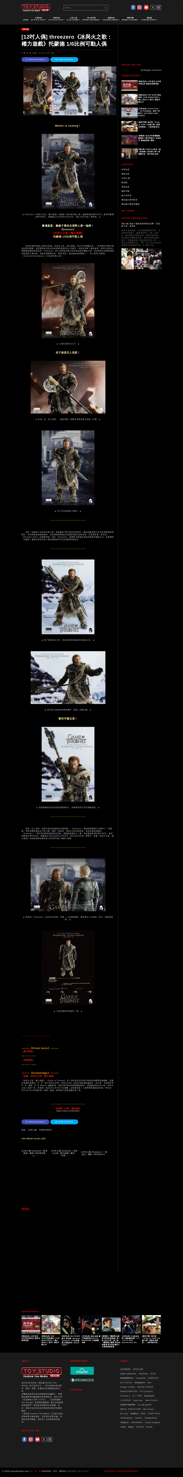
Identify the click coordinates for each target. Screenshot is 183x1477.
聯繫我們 (132, 1473)
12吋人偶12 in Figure (73, 19)
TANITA (138, 1420)
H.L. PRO (137, 1398)
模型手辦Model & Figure (130, 19)
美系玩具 (125, 187)
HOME (25, 20)
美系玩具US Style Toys (56, 19)
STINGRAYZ (126, 1420)
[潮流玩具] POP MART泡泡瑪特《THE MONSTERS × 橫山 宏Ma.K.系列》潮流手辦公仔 (149, 98)
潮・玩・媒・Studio (30, 53)
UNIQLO (124, 1424)
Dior (150, 1385)
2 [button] (93, 1353)
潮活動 (124, 183)
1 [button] (90, 1353)
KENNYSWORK (128, 1407)
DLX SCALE (126, 1385)
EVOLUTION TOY (129, 1393)
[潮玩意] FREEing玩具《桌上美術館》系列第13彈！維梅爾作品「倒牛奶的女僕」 (149, 151)
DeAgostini (140, 1385)
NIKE (143, 1416)
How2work (149, 1398)
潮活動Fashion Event (149, 19)
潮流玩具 (125, 174)
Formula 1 (125, 1398)
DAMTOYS (153, 1380)
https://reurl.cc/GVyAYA (67, 1111)
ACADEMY (125, 1371)
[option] (31, 1330)
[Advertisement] (67, 1185)
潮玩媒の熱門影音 (129, 200)
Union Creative (152, 1424)
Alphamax (143, 1376)
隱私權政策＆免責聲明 (116, 1473)
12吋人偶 (25, 29)
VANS (123, 1429)
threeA (149, 1429)
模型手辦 (125, 191)
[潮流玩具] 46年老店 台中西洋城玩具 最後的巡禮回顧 (149, 82)
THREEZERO (45, 1130)
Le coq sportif (144, 1407)
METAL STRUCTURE (130, 1411)
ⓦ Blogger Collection (151, 70)
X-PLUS (140, 1429)
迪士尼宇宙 (126, 195)
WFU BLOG (83, 1473)
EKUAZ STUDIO (145, 1389)
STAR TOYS (154, 1416)
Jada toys (138, 1402)
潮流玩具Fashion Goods (111, 19)
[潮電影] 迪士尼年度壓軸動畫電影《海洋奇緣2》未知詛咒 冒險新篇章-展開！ (149, 138)
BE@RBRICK (126, 1380)
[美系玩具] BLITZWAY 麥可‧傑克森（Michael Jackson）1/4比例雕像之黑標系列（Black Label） (71, 1342)
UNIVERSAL (137, 1424)
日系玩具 (125, 170)
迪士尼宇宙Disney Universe (91, 19)
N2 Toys (124, 1416)
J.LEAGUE (125, 1402)
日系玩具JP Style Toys (38, 19)
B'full (153, 1376)
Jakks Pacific (151, 1402)
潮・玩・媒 (36, 1473)
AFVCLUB (138, 1371)
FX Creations (146, 1393)
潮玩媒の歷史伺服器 (130, 204)
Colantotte (141, 1380)
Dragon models (127, 1389)
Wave (131, 1429)
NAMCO (134, 1416)
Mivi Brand (148, 1411)
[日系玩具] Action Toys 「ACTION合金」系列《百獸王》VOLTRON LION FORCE (149, 112)
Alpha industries (128, 1376)
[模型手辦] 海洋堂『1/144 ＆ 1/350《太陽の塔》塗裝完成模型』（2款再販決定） (149, 124)
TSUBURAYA (150, 1420)
